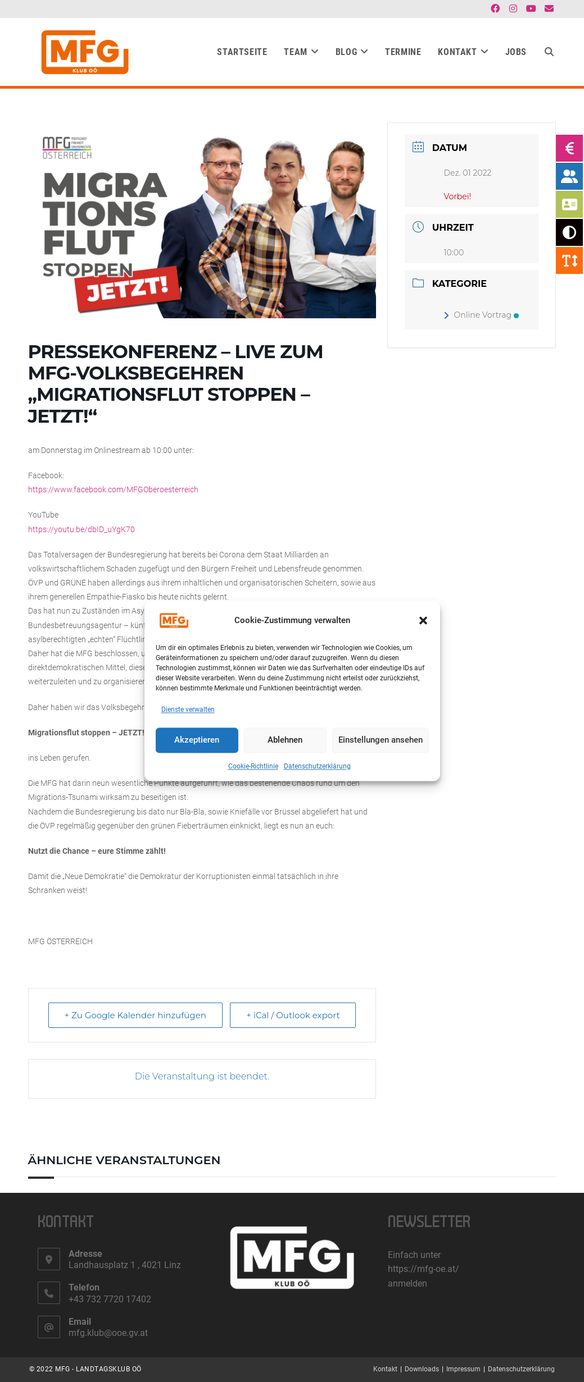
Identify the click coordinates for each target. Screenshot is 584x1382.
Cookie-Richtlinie (253, 766)
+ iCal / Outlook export (292, 1015)
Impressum (463, 1369)
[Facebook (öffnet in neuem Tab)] (495, 9)
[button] (423, 620)
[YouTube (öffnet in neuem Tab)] (531, 9)
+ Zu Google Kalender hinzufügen (135, 1015)
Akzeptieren (196, 740)
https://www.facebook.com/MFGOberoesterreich (113, 489)
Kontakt (385, 1369)
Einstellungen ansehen (380, 740)
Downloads (422, 1369)
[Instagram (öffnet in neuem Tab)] (513, 9)
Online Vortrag (481, 315)
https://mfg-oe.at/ (423, 1269)
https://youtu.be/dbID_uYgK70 (81, 529)
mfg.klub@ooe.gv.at (108, 1333)
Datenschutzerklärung (317, 766)
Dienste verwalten (188, 709)
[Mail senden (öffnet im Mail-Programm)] (547, 9)
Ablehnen (285, 740)
